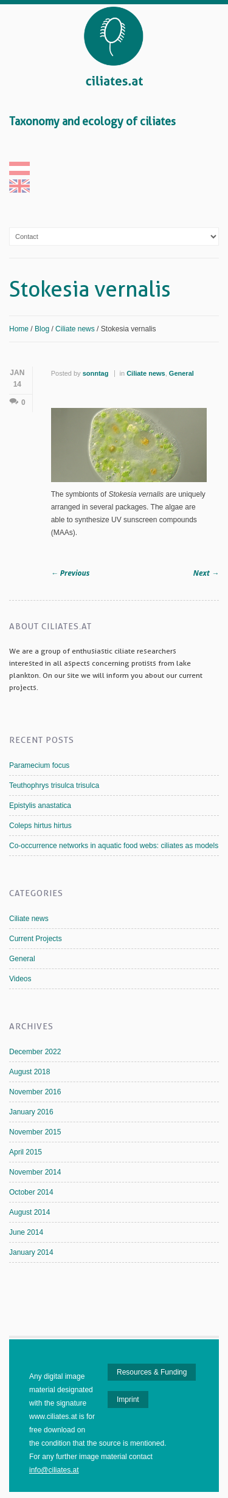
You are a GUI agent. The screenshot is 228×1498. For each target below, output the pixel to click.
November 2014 (35, 1172)
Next (206, 573)
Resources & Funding (152, 1372)
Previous (70, 573)
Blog (42, 329)
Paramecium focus (39, 765)
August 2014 (29, 1212)
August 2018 (29, 1072)
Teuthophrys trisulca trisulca (54, 785)
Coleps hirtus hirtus (40, 825)
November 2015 (35, 1132)
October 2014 (31, 1192)
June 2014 (26, 1232)
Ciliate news (75, 329)
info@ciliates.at (54, 1470)
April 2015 (25, 1152)
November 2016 (35, 1092)
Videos (20, 979)
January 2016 (31, 1112)
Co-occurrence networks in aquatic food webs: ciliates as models (113, 845)
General (181, 373)
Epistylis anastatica (40, 805)
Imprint (128, 1399)
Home (19, 329)
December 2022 (35, 1052)
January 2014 (31, 1252)
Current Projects (35, 938)
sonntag (96, 373)
